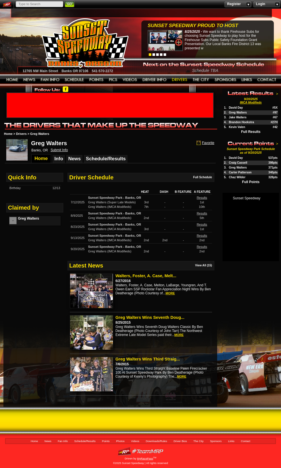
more (170, 293)
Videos (130, 80)
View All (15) (203, 265)
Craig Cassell (238, 162)
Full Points (250, 182)
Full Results (250, 132)
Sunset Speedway (246, 198)
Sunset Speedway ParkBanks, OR (114, 197)
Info (58, 158)
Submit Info (59, 150)
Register (238, 4)
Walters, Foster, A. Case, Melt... (145, 275)
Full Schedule (202, 177)
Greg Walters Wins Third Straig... (147, 359)
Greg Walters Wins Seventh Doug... (149, 317)
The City (201, 80)
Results (202, 197)
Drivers (21, 133)
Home (12, 80)
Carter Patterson (240, 172)
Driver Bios (180, 80)
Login (266, 4)
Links (246, 80)
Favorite (204, 143)
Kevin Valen (237, 127)
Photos (113, 80)
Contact (267, 80)
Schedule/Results (74, 80)
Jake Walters (238, 117)
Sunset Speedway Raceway (71, 43)
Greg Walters (238, 112)
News (29, 80)
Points (96, 80)
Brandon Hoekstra (241, 122)
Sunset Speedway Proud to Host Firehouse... (193, 26)
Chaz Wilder (237, 177)
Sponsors (225, 80)
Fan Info (50, 80)
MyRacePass (140, 451)
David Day (236, 107)
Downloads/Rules (154, 80)
